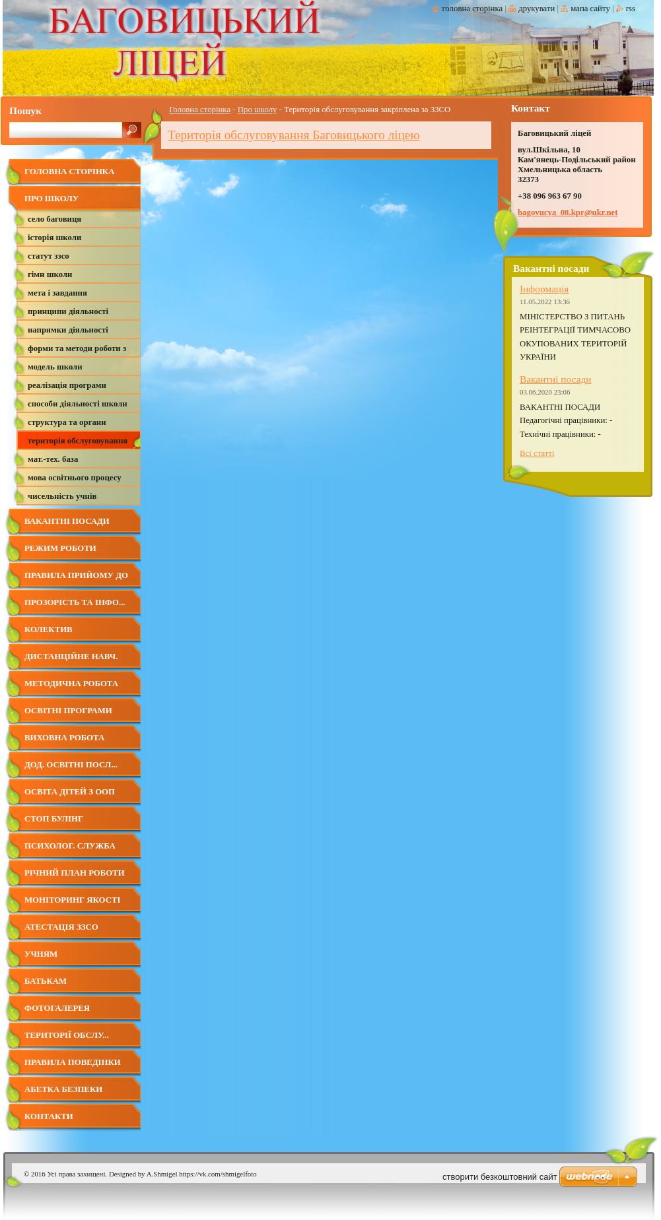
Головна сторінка (199, 109)
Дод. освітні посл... (71, 764)
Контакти (48, 1116)
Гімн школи (50, 274)
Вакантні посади (67, 521)
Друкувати (536, 8)
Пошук (25, 110)
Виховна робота (64, 737)
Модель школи (55, 366)
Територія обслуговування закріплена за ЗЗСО (77, 443)
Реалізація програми (67, 385)
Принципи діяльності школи (68, 314)
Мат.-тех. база (53, 459)
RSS (630, 8)
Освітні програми (68, 710)
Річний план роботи (74, 873)
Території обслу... (66, 1035)
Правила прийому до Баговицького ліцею (77, 580)
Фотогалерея (57, 1008)
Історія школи (54, 237)
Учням (40, 954)
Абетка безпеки (63, 1089)
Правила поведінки (72, 1062)
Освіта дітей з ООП (69, 791)
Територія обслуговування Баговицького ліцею (294, 135)
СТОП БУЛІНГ (53, 818)
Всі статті (537, 453)
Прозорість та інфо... (74, 602)
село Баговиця (54, 219)
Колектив (48, 629)
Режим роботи (60, 548)
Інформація (544, 288)
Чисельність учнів (62, 496)
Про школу (257, 109)
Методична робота (71, 683)
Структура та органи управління (67, 425)
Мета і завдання (57, 293)
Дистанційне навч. (71, 656)
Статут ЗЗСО (48, 256)
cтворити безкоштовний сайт (499, 1177)
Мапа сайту (590, 8)
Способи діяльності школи (77, 403)
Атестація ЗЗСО (61, 927)
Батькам (45, 981)
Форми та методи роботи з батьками (77, 351)
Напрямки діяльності (68, 330)
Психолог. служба (70, 846)
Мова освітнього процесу (75, 477)
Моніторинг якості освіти (72, 905)
